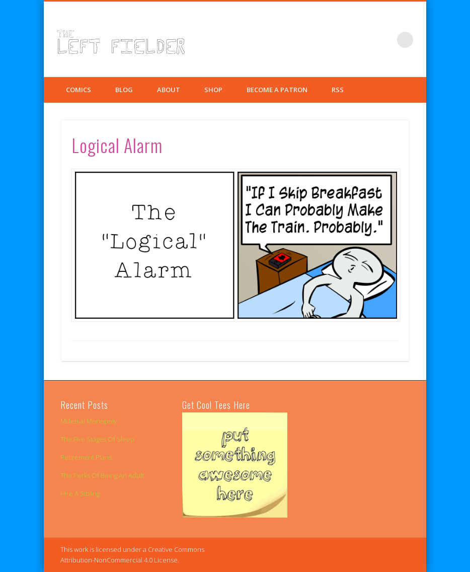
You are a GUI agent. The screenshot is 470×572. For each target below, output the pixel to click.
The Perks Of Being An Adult (102, 475)
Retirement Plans (86, 457)
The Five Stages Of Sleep (97, 439)
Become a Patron (277, 89)
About (168, 89)
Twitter (364, 40)
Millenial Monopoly (88, 420)
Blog (124, 89)
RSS (338, 89)
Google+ (384, 40)
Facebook (343, 40)
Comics (78, 89)
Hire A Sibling (80, 493)
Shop (213, 89)
